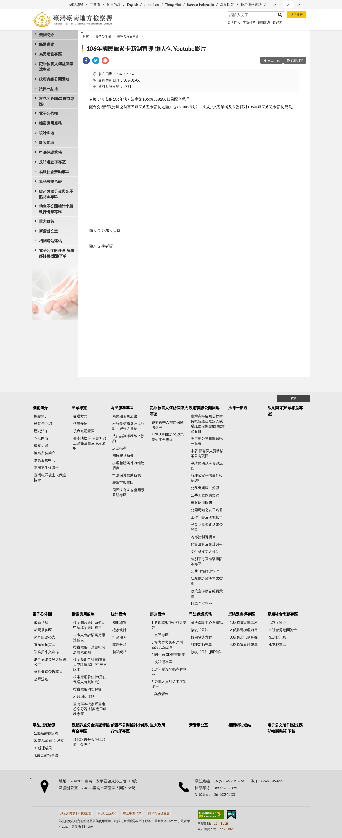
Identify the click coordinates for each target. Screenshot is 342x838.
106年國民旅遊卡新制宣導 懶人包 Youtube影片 (146, 48)
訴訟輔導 (249, 22)
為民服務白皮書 (124, 416)
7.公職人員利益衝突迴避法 (169, 684)
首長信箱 (113, 4)
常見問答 (227, 4)
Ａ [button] (288, 4)
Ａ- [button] (276, 4)
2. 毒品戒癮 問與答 (49, 740)
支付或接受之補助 (205, 551)
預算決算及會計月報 (207, 544)
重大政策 (46, 221)
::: (31, 3)
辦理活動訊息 (201, 644)
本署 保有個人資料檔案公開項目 (207, 453)
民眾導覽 (46, 44)
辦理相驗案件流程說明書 (128, 465)
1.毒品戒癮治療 (46, 733)
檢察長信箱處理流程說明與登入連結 (128, 426)
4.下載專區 (277, 644)
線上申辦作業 (132, 813)
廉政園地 (46, 142)
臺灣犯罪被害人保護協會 (50, 477)
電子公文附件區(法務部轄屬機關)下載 (56, 253)
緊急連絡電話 (251, 4)
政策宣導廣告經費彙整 (207, 593)
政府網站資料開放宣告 (75, 813)
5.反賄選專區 (162, 662)
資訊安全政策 (107, 813)
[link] (86, 61)
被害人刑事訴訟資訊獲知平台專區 (168, 437)
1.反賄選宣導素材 (244, 622)
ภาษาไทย (151, 4)
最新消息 (264, 22)
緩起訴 (277, 22)
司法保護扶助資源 (126, 475)
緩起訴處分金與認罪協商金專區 (56, 194)
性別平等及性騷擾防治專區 (207, 561)
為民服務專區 (50, 54)
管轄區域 (41, 438)
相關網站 (119, 652)
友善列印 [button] (297, 60)
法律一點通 (48, 88)
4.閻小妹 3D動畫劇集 (168, 654)
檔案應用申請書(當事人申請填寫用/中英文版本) (90, 664)
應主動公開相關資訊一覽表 (207, 440)
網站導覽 (76, 4)
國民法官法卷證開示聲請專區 (128, 492)
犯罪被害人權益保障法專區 (56, 66)
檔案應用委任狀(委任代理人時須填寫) (89, 679)
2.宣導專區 (160, 635)
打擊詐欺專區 (201, 603)
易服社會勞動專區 (54, 171)
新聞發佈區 (43, 630)
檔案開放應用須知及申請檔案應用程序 (89, 625)
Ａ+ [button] (300, 4)
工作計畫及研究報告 (207, 517)
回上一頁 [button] (273, 60)
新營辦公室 (48, 231)
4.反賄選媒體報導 (244, 644)
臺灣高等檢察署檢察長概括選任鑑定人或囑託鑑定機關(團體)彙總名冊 (208, 423)
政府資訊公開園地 (54, 79)
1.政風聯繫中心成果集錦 (169, 625)
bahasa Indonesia (200, 4)
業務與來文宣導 (128, 36)
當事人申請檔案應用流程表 (89, 637)
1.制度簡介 (277, 622)
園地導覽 (119, 622)
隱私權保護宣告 (159, 813)
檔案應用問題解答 (87, 689)
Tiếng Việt (173, 4)
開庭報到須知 (123, 455)
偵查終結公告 (44, 637)
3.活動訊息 (277, 637)
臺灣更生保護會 (46, 467)
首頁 (86, 36)
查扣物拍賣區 (44, 644)
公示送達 (41, 679)
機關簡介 (46, 34)
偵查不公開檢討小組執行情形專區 (56, 209)
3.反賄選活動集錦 (244, 637)
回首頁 (95, 4)
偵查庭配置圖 (84, 431)
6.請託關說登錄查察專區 (169, 671)
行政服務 (119, 637)
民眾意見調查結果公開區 (207, 527)
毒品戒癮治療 (50, 181)
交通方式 (80, 416)
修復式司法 (200, 630)
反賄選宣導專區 (52, 162)
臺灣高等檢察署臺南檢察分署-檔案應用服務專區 (90, 709)
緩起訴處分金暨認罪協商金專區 (89, 741)
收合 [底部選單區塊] (294, 398)
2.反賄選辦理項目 (244, 630)
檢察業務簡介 (44, 453)
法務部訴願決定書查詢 (207, 581)
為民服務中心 (44, 460)
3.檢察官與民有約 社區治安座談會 (168, 644)
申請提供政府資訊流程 (207, 465)
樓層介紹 (80, 423)
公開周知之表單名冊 (207, 510)
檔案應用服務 (50, 123)
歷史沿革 (41, 431)
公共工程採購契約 (205, 495)
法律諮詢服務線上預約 (128, 438)
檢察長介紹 (43, 423)
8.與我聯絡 (160, 694)
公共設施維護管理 (205, 571)
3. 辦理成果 (43, 748)
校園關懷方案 (201, 637)
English (132, 4)
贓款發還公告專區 (48, 671)
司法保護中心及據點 (207, 622)
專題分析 (119, 644)
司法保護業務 (50, 152)
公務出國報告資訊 (205, 488)
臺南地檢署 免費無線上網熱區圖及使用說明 (89, 443)
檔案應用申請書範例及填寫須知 (89, 649)
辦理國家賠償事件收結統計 (207, 477)
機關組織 (41, 445)
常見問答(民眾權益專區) (56, 101)
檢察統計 (119, 630)
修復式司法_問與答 (206, 652)
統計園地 (46, 132)
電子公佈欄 (48, 113)
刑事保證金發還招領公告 (50, 661)
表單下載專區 (123, 482)
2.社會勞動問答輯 (283, 630)
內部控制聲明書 (203, 537)
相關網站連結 (50, 240)
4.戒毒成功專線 (46, 755)
